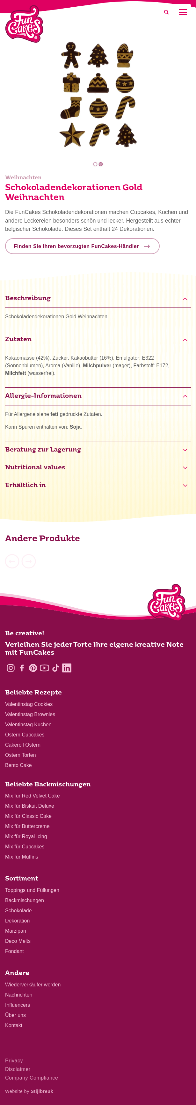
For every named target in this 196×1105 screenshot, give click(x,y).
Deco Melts (18, 941)
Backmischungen (24, 900)
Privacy (14, 1060)
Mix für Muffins (21, 857)
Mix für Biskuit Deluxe (29, 806)
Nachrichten (18, 995)
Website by (29, 1091)
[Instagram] (10, 667)
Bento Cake (18, 765)
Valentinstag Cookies (29, 704)
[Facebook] (21, 667)
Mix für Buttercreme (27, 826)
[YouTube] (44, 667)
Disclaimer (18, 1069)
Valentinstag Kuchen (28, 724)
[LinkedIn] (66, 667)
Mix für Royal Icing (26, 836)
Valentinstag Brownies (30, 714)
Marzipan (15, 931)
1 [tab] (95, 164)
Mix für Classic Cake (28, 816)
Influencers (17, 1005)
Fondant (14, 951)
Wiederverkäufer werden (33, 984)
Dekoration (17, 920)
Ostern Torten (20, 755)
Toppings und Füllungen (32, 890)
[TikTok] (55, 667)
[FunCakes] (24, 24)
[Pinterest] (33, 667)
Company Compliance (31, 1078)
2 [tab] (101, 164)
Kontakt (13, 1025)
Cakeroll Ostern (22, 745)
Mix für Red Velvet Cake (32, 795)
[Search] (166, 12)
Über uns (15, 1015)
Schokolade (18, 910)
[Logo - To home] (166, 604)
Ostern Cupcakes (25, 734)
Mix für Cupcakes (25, 846)
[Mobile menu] (183, 12)
